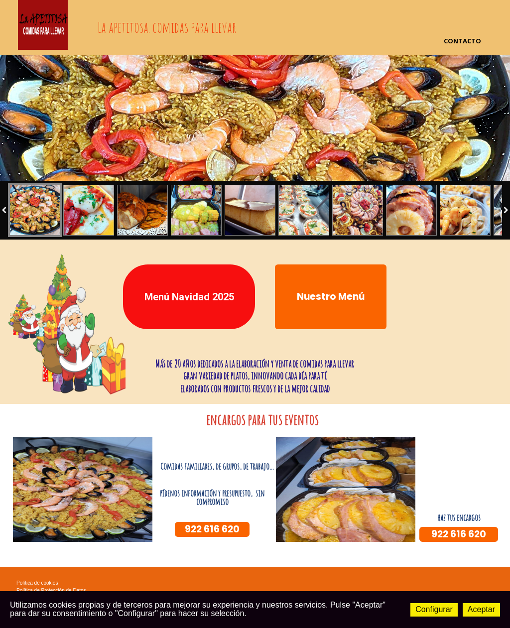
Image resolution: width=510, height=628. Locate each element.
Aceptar (481, 609)
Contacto (462, 40)
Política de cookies (37, 583)
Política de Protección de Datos (51, 590)
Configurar (434, 609)
